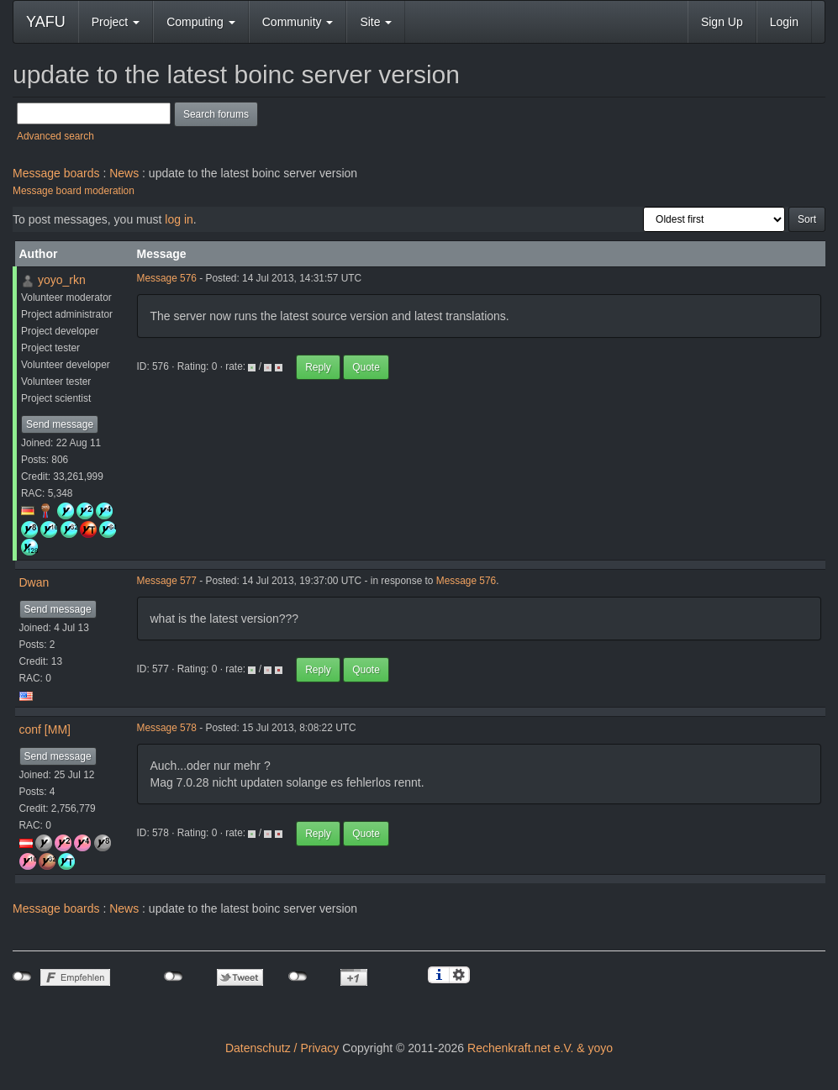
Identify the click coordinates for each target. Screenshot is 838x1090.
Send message (59, 424)
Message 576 (167, 278)
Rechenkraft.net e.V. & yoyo (540, 1048)
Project (116, 22)
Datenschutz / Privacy (282, 1048)
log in (178, 219)
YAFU (46, 21)
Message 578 (167, 728)
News (124, 173)
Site (376, 22)
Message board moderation (73, 191)
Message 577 (167, 581)
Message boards (56, 173)
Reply (318, 367)
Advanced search (55, 136)
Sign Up (722, 22)
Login (784, 22)
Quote (366, 367)
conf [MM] (45, 729)
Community (298, 22)
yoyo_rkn (62, 280)
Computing (200, 22)
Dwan (34, 582)
